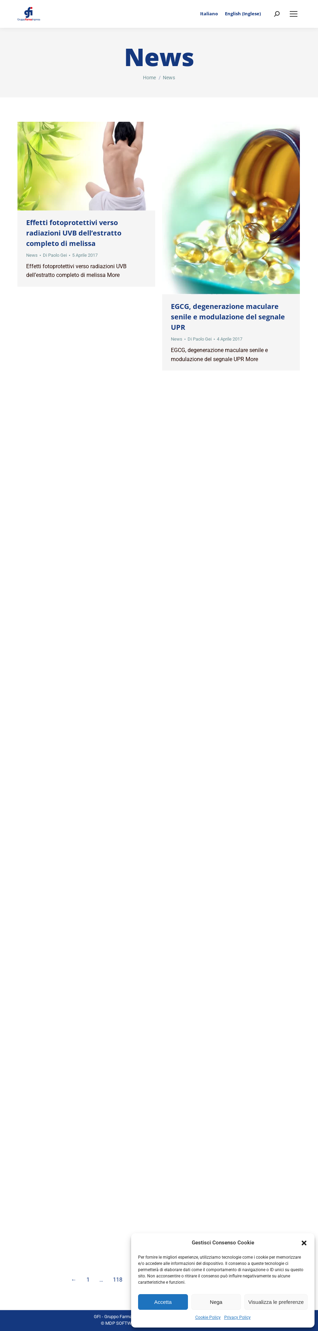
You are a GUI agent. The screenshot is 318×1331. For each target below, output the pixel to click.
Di (55, 255)
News (32, 255)
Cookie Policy (208, 1317)
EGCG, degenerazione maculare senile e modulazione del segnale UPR (228, 317)
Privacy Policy (237, 1317)
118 (117, 1279)
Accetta (163, 1302)
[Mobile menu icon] (294, 14)
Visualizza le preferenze (276, 1302)
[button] (304, 1243)
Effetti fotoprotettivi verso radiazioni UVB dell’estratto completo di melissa (73, 233)
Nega (216, 1302)
